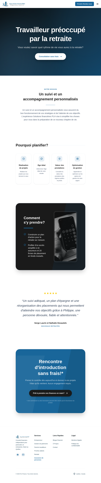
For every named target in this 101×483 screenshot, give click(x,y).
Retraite (36, 454)
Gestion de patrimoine (41, 443)
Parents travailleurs (40, 447)
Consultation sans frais (50, 56)
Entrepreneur (38, 440)
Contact (55, 447)
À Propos (56, 443)
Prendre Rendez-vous (84, 4)
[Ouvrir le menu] (97, 4)
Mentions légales (76, 440)
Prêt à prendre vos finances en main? (50, 393)
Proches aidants (39, 451)
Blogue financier (58, 440)
